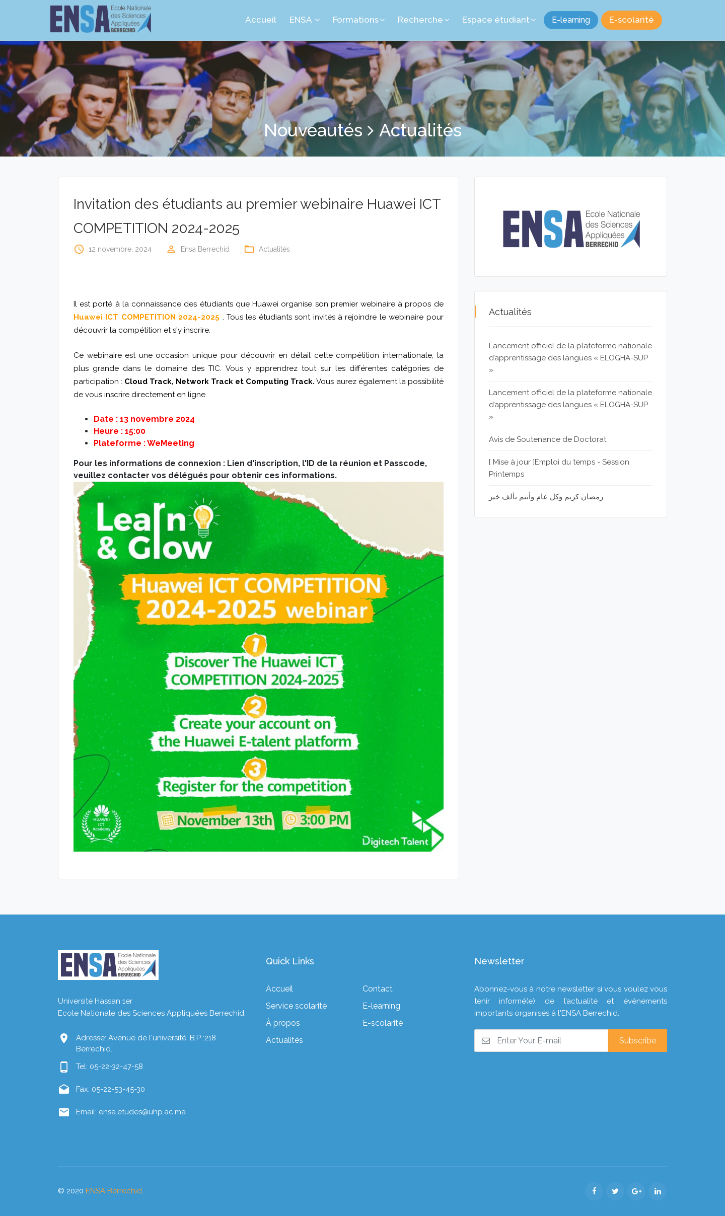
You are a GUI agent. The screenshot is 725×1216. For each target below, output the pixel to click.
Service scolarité (296, 1006)
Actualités (274, 249)
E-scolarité (631, 20)
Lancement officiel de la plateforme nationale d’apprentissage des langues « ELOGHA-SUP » (570, 357)
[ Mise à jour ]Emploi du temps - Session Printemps (559, 468)
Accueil (279, 989)
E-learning (571, 20)
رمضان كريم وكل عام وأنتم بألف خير (546, 496)
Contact (377, 989)
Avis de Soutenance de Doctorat (547, 439)
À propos (283, 1023)
